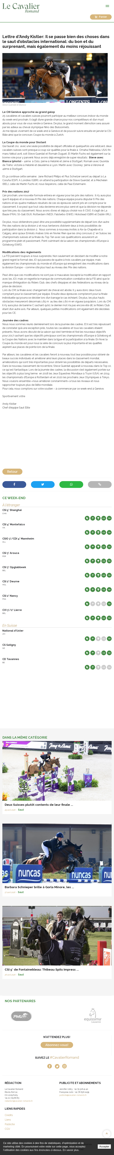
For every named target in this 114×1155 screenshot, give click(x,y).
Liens (8, 1119)
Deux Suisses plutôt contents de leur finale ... (39, 804)
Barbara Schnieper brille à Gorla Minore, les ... (39, 887)
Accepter (104, 1146)
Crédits (9, 1115)
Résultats (98, 518)
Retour (12, 472)
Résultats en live (103, 518)
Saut (21, 809)
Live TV (109, 518)
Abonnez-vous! (56, 1045)
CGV (7, 1128)
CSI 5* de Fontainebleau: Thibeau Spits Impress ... (42, 969)
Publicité (10, 1124)
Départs (92, 518)
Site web (87, 518)
